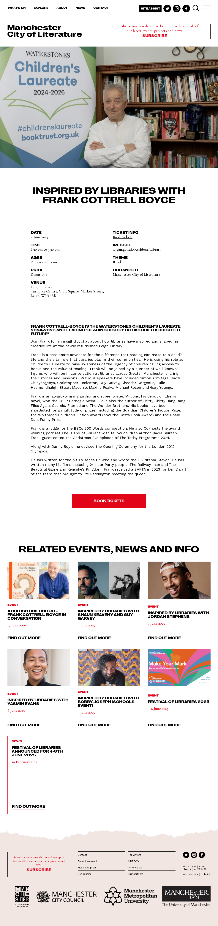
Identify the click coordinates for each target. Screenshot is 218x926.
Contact (101, 7)
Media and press (87, 867)
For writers (134, 854)
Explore (41, 7)
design (197, 874)
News (80, 7)
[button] (109, 501)
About (61, 7)
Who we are (135, 867)
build (207, 874)
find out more (24, 637)
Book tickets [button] (122, 237)
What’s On (17, 7)
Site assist (150, 8)
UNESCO (133, 861)
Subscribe (154, 35)
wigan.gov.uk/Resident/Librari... (138, 249)
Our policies (84, 874)
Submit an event (87, 861)
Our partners (135, 874)
